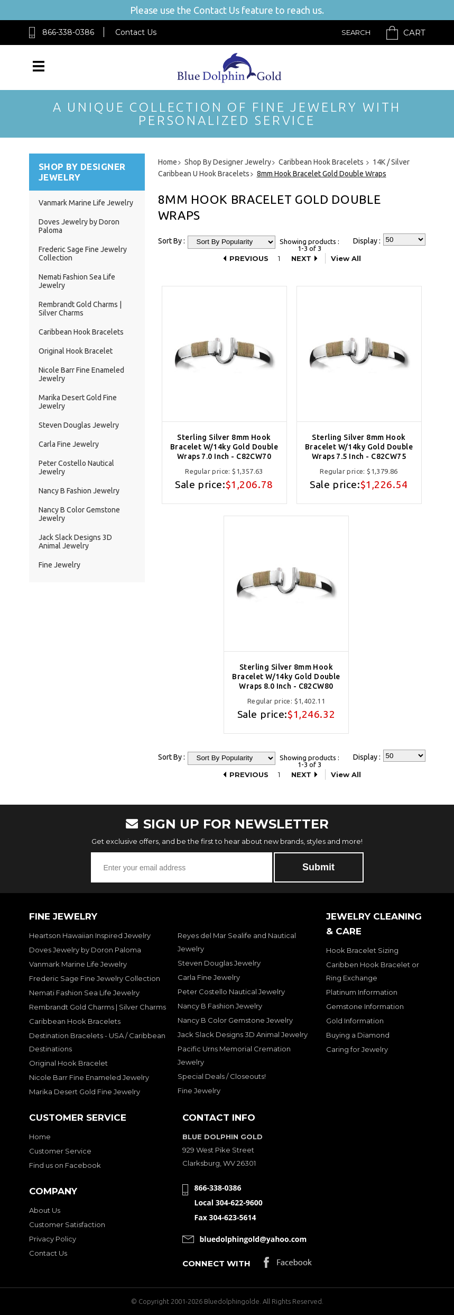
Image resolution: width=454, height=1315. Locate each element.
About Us (44, 1210)
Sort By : (171, 241)
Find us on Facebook (65, 1165)
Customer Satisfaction (67, 1224)
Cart (414, 33)
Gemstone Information (365, 1006)
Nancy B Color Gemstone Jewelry (235, 1020)
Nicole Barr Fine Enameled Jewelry (89, 1077)
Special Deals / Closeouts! (222, 1076)
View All (346, 258)
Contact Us (135, 32)
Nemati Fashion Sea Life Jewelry (84, 992)
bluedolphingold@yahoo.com (253, 1239)
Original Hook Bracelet (76, 351)
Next (301, 258)
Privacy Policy (52, 1239)
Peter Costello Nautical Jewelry (231, 991)
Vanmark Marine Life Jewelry (86, 203)
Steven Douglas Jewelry (79, 425)
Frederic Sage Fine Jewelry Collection (94, 978)
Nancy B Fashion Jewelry (79, 491)
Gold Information (355, 1020)
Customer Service (60, 1151)
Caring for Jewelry (357, 1049)
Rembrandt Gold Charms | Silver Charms (80, 308)
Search (355, 32)
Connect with (216, 1263)
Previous (248, 258)
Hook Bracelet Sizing (362, 950)
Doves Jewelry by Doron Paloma (85, 949)
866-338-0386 (68, 32)
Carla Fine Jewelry (69, 444)
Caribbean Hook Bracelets (81, 332)
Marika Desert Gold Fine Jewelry (84, 1091)
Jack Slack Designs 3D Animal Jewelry (75, 541)
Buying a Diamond (358, 1035)
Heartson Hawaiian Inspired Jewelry (90, 935)
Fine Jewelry (59, 565)
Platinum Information (361, 992)
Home (40, 1136)
